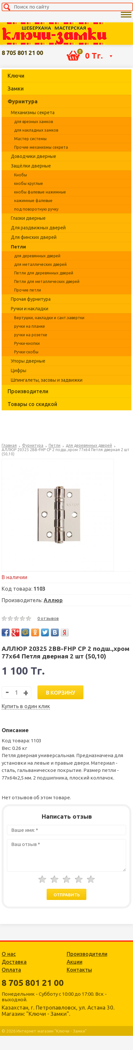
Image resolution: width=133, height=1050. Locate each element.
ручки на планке (29, 326)
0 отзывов (48, 618)
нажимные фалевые (33, 200)
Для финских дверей (33, 237)
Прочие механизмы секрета (41, 147)
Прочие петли (27, 290)
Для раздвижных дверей (38, 227)
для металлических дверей (40, 264)
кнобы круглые (28, 183)
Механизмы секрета (33, 112)
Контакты (79, 970)
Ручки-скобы (26, 352)
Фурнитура (22, 101)
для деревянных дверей (37, 256)
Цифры (18, 370)
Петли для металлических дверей (46, 281)
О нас (9, 954)
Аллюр (53, 600)
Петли (18, 246)
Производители (28, 391)
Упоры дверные (28, 361)
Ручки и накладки (29, 308)
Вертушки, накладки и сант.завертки (49, 318)
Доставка (14, 962)
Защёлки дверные (31, 165)
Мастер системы (30, 139)
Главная (9, 445)
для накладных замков (36, 130)
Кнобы (20, 175)
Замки (16, 88)
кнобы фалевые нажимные (40, 192)
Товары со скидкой (32, 404)
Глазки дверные (28, 218)
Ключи (16, 76)
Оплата (11, 970)
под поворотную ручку (36, 209)
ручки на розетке (30, 335)
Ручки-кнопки (27, 343)
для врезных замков (33, 121)
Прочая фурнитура (31, 299)
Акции (74, 962)
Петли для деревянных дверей (43, 273)
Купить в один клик (26, 706)
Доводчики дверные (33, 156)
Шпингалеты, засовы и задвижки (46, 380)
